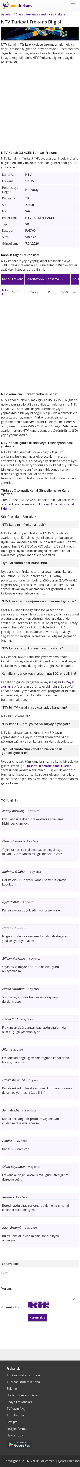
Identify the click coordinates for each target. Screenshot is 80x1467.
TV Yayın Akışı (16, 1409)
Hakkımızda (15, 1435)
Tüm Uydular (16, 1415)
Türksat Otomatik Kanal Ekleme (48, 766)
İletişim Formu (17, 1429)
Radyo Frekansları (19, 1402)
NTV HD (5, 292)
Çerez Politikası (69, 1461)
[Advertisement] (40, 106)
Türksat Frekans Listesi (23, 1375)
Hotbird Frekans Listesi (23, 1395)
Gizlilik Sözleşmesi (42, 1461)
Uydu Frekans (17, 5)
